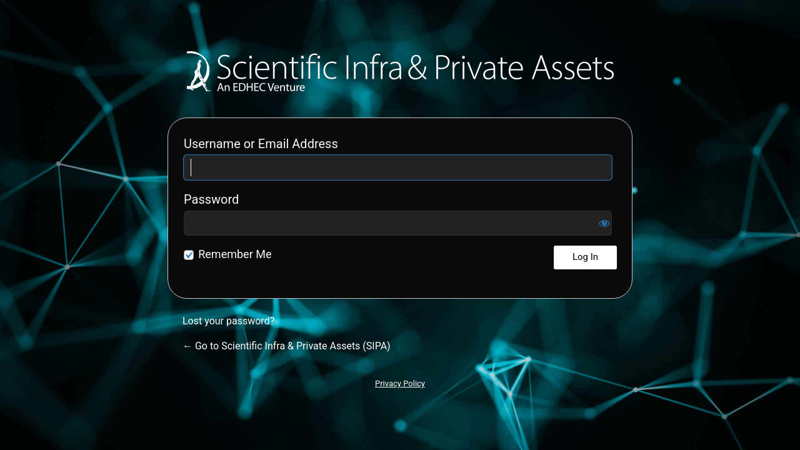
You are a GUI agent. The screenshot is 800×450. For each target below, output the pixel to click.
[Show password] (604, 223)
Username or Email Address (261, 143)
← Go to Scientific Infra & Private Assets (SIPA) (286, 346)
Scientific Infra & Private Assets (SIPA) (400, 71)
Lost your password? (228, 321)
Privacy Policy (400, 383)
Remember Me (234, 254)
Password (211, 199)
